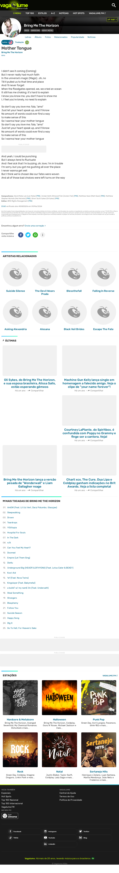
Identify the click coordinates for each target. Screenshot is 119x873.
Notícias (64, 13)
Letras (28, 37)
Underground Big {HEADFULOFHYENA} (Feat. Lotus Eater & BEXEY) (40, 568)
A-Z (53, 13)
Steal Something (15, 593)
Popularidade (77, 37)
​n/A (9, 542)
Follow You (12, 608)
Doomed (11, 552)
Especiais (6, 793)
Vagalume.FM (96, 13)
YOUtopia (12, 527)
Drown (10, 517)
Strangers (12, 598)
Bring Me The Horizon (41, 25)
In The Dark (12, 537)
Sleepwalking (13, 512)
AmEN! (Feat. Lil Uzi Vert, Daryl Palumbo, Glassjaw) (32, 507)
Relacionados (60, 37)
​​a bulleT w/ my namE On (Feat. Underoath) (28, 588)
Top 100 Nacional (9, 800)
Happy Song (13, 618)
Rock (27, 30)
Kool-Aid (11, 573)
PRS (38, 196)
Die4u (10, 563)
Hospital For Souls (16, 532)
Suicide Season (14, 613)
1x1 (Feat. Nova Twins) (18, 578)
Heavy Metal (47, 30)
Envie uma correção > (35, 225)
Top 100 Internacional (12, 803)
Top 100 (30, 13)
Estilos (42, 13)
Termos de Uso (67, 796)
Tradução (22, 42)
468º (113, 20)
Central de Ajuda (68, 793)
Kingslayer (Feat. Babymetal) (21, 583)
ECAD (3, 206)
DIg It (9, 623)
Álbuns (38, 37)
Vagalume (14, 5)
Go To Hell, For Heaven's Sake (21, 628)
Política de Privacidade (71, 800)
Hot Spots (78, 13)
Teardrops (12, 522)
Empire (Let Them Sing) (18, 557)
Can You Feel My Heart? (19, 547)
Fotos (48, 37)
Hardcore (35, 30)
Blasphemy (12, 603)
